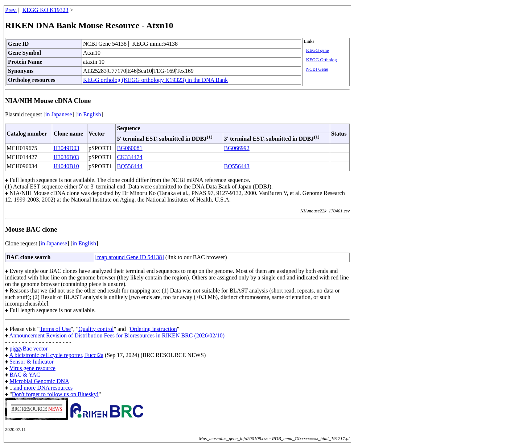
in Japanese (58, 114)
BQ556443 (237, 166)
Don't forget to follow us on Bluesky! (55, 394)
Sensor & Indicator (31, 361)
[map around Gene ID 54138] (129, 257)
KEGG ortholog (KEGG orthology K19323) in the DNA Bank (155, 80)
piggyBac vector (28, 348)
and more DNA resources (43, 388)
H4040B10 (66, 166)
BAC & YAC (24, 375)
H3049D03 (66, 148)
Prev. (11, 10)
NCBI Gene (317, 69)
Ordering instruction (153, 329)
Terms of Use (55, 329)
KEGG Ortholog (321, 59)
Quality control (96, 329)
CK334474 (129, 157)
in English (89, 114)
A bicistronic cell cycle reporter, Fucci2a (56, 355)
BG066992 (237, 148)
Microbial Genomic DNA (39, 381)
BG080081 (129, 148)
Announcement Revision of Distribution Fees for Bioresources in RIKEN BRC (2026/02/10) (117, 335)
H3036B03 (66, 157)
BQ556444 (129, 166)
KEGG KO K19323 (45, 10)
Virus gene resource (32, 368)
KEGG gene (317, 50)
